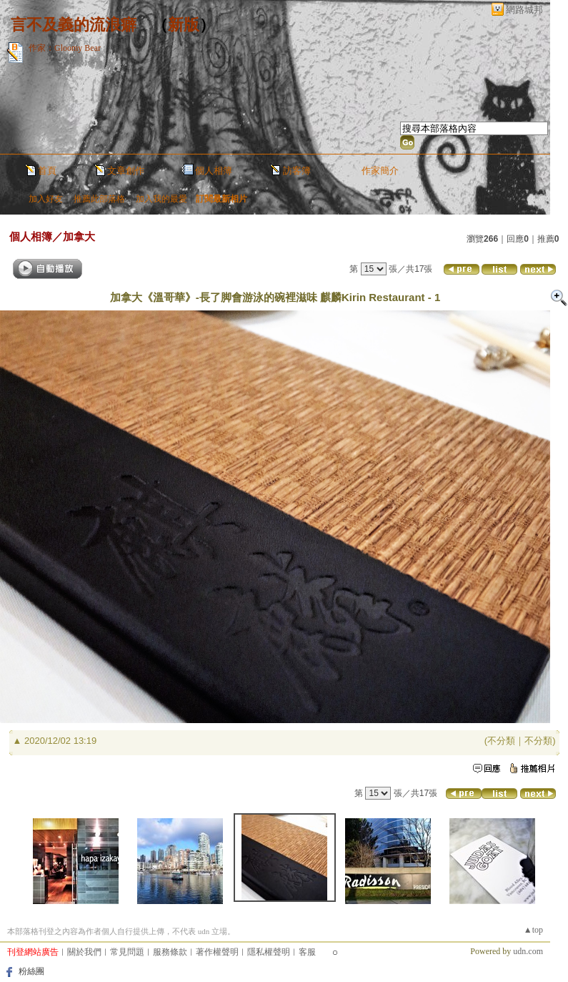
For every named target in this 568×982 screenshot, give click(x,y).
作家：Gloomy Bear (65, 48)
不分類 (501, 740)
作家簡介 (380, 170)
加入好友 (46, 199)
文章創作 (125, 170)
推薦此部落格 (99, 199)
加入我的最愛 (161, 199)
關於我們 (84, 952)
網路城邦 (524, 9)
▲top (533, 930)
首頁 (47, 170)
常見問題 (127, 952)
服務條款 (170, 952)
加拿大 (79, 236)
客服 (307, 952)
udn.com (528, 951)
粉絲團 (31, 971)
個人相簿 (213, 170)
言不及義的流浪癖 (73, 25)
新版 (183, 25)
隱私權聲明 (268, 952)
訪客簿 (297, 170)
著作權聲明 (217, 952)
